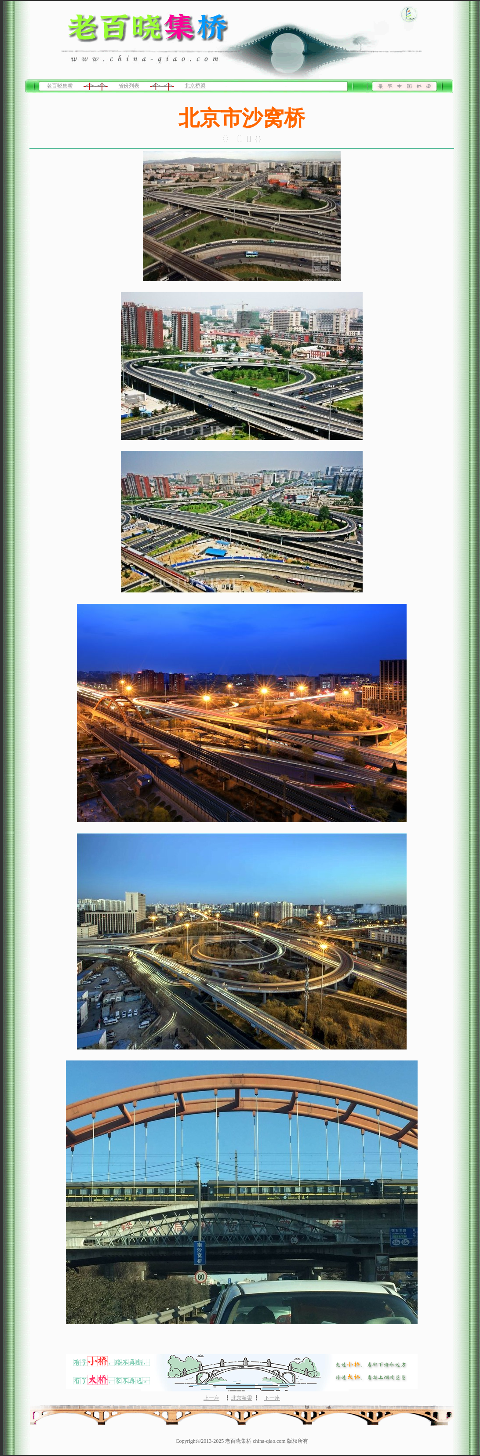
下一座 (272, 1398)
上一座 (211, 1398)
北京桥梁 (195, 86)
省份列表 (128, 86)
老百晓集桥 (60, 86)
